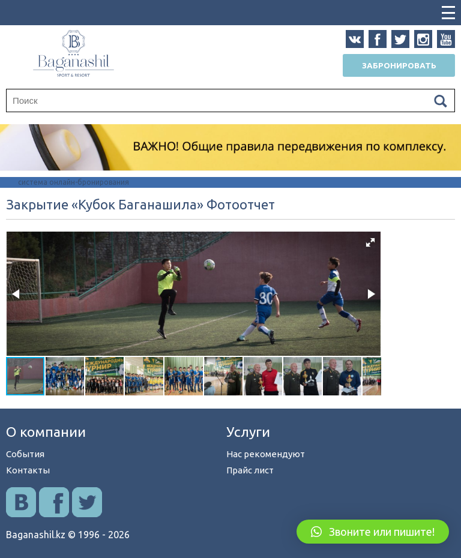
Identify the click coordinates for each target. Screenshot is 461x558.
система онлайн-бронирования (73, 182)
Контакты (28, 470)
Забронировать (399, 65)
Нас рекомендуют (265, 454)
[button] (370, 242)
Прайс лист (250, 470)
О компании (46, 431)
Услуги (248, 431)
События (25, 454)
